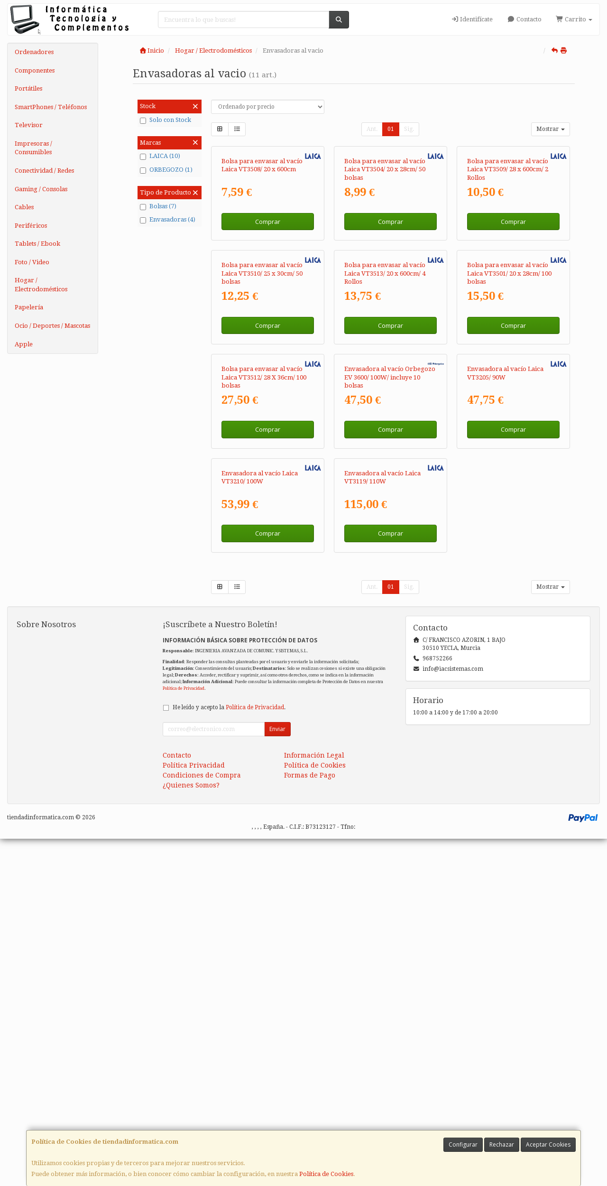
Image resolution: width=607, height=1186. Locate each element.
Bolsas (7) (158, 206)
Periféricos (31, 225)
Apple (24, 344)
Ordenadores (34, 52)
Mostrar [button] (550, 129)
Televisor (29, 125)
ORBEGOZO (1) (166, 170)
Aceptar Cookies (548, 1144)
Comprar (267, 308)
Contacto (524, 19)
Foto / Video (32, 262)
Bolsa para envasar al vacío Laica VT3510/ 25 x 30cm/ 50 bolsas (262, 447)
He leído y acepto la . (229, 1054)
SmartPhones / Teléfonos (51, 107)
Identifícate (472, 19)
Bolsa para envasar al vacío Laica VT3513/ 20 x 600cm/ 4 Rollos (384, 447)
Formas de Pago (309, 1122)
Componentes (35, 70)
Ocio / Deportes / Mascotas (52, 325)
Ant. (372, 129)
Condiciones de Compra (202, 1122)
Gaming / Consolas (41, 189)
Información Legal (314, 1102)
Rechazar (501, 1144)
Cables (24, 207)
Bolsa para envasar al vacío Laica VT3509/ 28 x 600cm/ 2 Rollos (507, 256)
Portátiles (28, 88)
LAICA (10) (160, 156)
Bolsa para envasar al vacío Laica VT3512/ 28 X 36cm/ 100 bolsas (263, 637)
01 (390, 129)
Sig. (409, 129)
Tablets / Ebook (37, 243)
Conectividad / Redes (44, 170)
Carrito (574, 19)
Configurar (463, 1144)
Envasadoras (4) (167, 219)
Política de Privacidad (183, 1035)
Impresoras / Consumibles (33, 148)
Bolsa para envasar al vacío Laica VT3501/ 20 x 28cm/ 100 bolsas (509, 447)
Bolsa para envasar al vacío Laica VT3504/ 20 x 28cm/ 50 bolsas (384, 256)
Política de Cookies (326, 1173)
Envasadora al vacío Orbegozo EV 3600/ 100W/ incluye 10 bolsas (389, 637)
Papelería (29, 307)
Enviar (277, 1076)
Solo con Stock (165, 120)
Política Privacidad (194, 1112)
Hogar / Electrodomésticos (41, 285)
